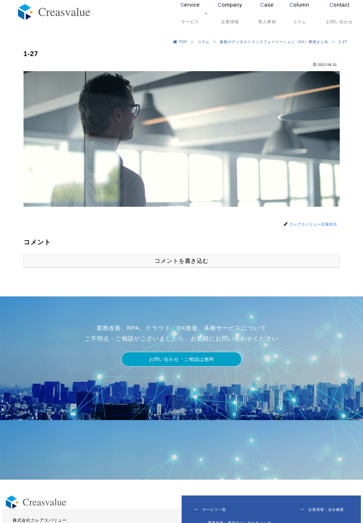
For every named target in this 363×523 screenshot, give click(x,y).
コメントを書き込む (181, 261)
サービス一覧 (211, 510)
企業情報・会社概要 (322, 510)
